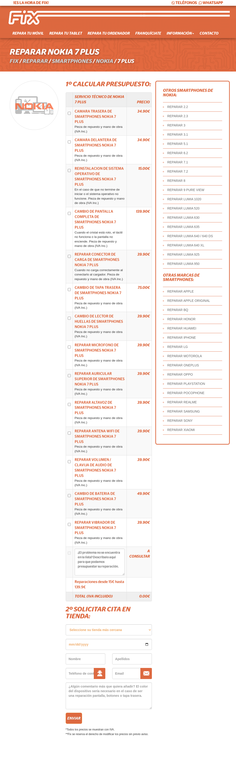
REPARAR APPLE (180, 291)
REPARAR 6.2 (177, 153)
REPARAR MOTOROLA (184, 356)
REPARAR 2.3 (177, 116)
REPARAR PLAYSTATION (186, 384)
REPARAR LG (177, 347)
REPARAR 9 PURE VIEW (185, 190)
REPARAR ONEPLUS (183, 365)
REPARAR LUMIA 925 (183, 254)
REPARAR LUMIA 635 (183, 227)
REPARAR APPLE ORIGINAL (188, 300)
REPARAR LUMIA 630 (183, 217)
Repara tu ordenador (109, 33)
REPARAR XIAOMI (181, 430)
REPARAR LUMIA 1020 (184, 199)
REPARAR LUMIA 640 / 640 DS (190, 236)
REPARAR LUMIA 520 (183, 208)
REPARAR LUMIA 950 (183, 264)
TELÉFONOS (184, 3)
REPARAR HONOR (181, 319)
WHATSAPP (210, 3)
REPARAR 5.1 (177, 144)
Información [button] (180, 33)
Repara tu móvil (28, 33)
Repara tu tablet (65, 33)
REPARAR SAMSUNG (183, 411)
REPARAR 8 (176, 181)
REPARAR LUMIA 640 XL (185, 245)
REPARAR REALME (182, 402)
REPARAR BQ (177, 310)
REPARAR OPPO (180, 374)
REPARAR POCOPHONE (186, 393)
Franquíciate (148, 33)
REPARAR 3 (176, 125)
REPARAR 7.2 (177, 171)
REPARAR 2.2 (177, 107)
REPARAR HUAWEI (181, 328)
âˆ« (109, 629)
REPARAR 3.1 (177, 134)
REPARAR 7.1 (177, 162)
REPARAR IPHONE (181, 337)
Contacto (209, 33)
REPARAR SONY (180, 420)
